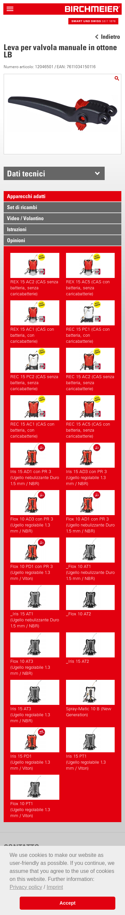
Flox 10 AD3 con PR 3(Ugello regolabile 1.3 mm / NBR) (34, 511)
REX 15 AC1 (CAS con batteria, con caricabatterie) (34, 322)
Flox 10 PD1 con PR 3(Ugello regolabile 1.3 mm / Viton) (34, 559)
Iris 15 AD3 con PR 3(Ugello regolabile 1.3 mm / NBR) (90, 464)
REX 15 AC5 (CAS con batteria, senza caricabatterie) (90, 274)
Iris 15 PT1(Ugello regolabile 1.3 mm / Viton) (90, 749)
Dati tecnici (26, 173)
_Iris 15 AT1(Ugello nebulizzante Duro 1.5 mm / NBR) (34, 606)
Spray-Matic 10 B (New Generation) (90, 698)
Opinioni (16, 240)
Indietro (110, 36)
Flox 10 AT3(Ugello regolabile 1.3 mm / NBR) (34, 654)
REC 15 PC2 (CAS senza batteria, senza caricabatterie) (34, 369)
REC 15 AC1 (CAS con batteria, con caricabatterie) (34, 417)
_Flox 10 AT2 (90, 600)
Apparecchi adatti (26, 196)
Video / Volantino (25, 218)
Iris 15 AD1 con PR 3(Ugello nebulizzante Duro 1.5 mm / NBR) (34, 464)
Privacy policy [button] (26, 887)
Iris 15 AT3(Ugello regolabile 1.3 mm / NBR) (34, 701)
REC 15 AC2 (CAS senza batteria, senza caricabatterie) (90, 369)
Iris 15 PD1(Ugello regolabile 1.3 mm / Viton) (34, 749)
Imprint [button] (55, 887)
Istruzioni (16, 229)
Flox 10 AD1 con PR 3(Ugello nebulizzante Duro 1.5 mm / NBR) (90, 511)
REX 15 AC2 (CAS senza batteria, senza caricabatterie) (34, 274)
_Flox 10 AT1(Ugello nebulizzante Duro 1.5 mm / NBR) (90, 559)
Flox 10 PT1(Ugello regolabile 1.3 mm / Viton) (34, 796)
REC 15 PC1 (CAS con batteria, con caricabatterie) (90, 322)
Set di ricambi (22, 207)
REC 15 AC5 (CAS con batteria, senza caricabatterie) (90, 417)
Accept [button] (68, 903)
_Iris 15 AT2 (90, 648)
